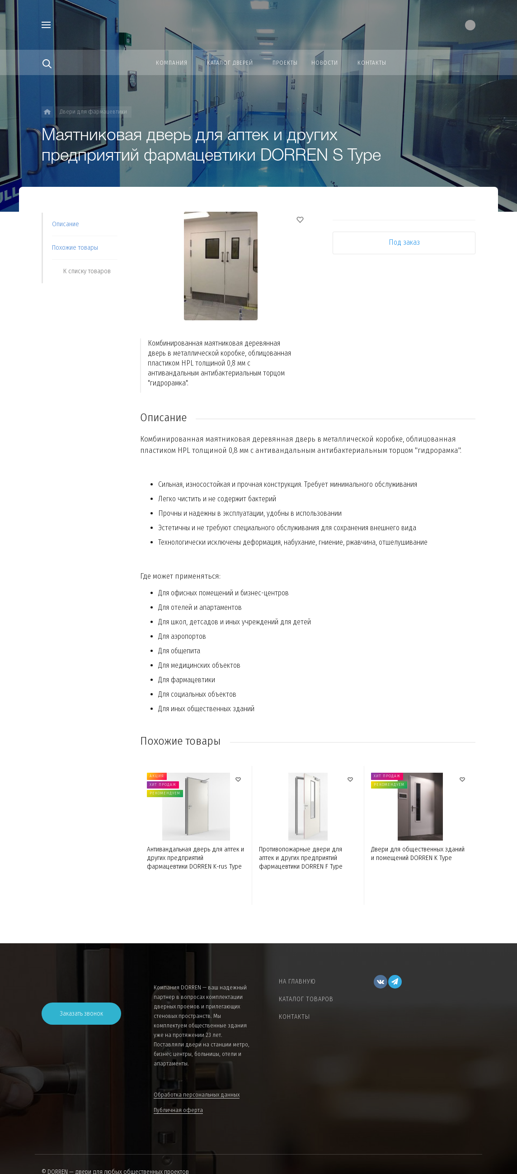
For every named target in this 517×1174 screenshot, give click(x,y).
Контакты (294, 1017)
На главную (297, 981)
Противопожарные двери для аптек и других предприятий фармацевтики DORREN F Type (301, 857)
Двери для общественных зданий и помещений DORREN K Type (418, 853)
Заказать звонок (81, 1013)
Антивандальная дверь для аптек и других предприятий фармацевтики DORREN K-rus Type (195, 857)
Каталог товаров (306, 999)
